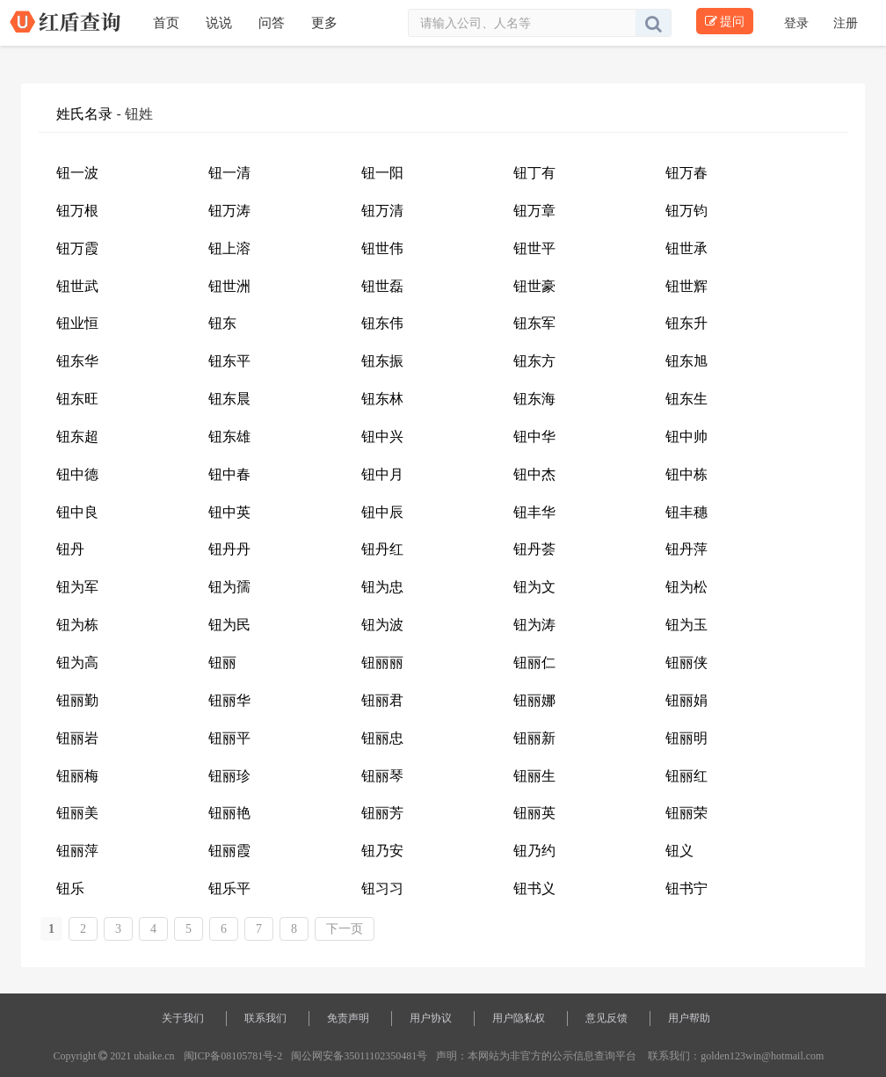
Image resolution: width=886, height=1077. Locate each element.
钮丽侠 (686, 662)
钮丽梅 (77, 775)
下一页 (344, 928)
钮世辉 (686, 286)
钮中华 (534, 436)
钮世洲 (229, 286)
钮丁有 (534, 172)
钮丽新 (534, 738)
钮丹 (70, 549)
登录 (798, 23)
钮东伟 (382, 323)
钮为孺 (229, 586)
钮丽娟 (686, 700)
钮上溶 (229, 248)
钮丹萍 (686, 549)
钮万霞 (77, 248)
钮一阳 (382, 172)
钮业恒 (77, 323)
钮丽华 (229, 700)
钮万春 (686, 172)
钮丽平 (229, 738)
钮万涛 (229, 210)
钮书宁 (686, 888)
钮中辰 (382, 512)
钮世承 (686, 248)
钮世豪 (534, 286)
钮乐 (70, 888)
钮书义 (534, 888)
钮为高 (77, 662)
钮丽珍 (229, 775)
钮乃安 (382, 850)
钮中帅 (686, 436)
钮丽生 (534, 775)
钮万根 (77, 210)
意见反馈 (606, 1018)
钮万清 (382, 210)
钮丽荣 (686, 812)
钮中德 (77, 474)
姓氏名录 (84, 113)
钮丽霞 (229, 850)
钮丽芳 (382, 812)
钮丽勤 (77, 700)
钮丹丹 (229, 549)
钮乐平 (229, 888)
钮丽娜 (534, 700)
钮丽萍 (77, 850)
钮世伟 (382, 248)
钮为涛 (534, 624)
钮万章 (534, 210)
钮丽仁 (534, 662)
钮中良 (77, 512)
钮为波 (382, 624)
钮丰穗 (686, 512)
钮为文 (534, 586)
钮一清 (229, 172)
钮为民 (229, 624)
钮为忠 (382, 586)
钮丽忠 (382, 738)
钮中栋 (686, 474)
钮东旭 (686, 360)
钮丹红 (382, 549)
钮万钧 (686, 210)
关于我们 (183, 1018)
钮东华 (77, 360)
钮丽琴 (382, 775)
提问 (724, 21)
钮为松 (686, 586)
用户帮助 (689, 1018)
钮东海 (534, 398)
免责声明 (348, 1018)
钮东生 (686, 398)
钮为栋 (77, 624)
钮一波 (77, 172)
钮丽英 (534, 812)
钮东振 (382, 360)
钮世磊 (382, 286)
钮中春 (229, 474)
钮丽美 (77, 812)
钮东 (222, 323)
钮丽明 (686, 738)
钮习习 (382, 888)
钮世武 (77, 286)
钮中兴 (382, 436)
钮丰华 (534, 512)
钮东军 (534, 323)
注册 (845, 23)
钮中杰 (534, 474)
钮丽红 (686, 775)
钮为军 (77, 586)
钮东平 (229, 360)
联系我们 (265, 1018)
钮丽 (222, 662)
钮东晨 (229, 398)
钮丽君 (382, 700)
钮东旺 (77, 398)
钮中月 (382, 474)
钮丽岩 (77, 738)
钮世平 (534, 248)
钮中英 (229, 512)
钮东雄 (229, 436)
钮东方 (534, 360)
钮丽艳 (229, 812)
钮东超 (77, 436)
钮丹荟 (534, 549)
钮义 (679, 850)
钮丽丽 (382, 662)
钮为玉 (686, 624)
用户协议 (431, 1018)
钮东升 (686, 323)
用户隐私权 (518, 1018)
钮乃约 (534, 850)
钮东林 (382, 398)
